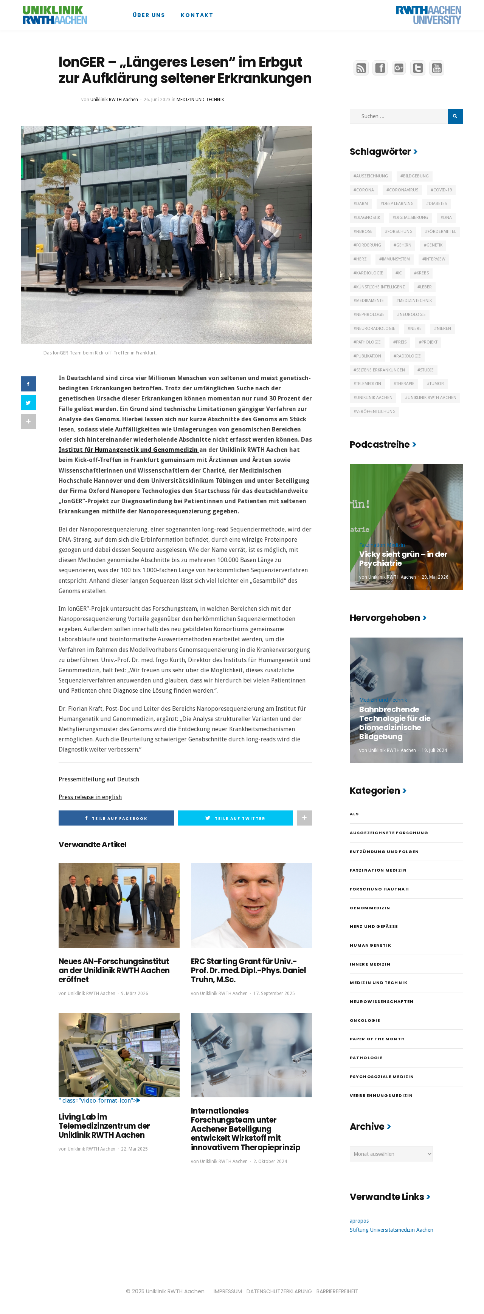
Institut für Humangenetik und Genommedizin (129, 449)
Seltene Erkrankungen (380, 370)
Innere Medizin (370, 964)
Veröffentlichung (376, 411)
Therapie (405, 383)
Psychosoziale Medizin (382, 1077)
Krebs (423, 273)
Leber (426, 287)
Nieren (444, 328)
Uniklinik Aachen (374, 397)
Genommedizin (370, 908)
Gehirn (403, 245)
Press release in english (90, 797)
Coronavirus (403, 190)
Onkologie (365, 1020)
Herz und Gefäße (374, 926)
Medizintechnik (415, 300)
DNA (447, 217)
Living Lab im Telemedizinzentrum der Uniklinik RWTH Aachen (104, 1125)
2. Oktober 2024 (270, 1160)
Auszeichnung (372, 176)
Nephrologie (370, 314)
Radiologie (408, 356)
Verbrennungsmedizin (381, 1095)
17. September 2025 (274, 993)
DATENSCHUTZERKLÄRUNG (279, 1291)
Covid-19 (442, 190)
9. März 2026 (134, 993)
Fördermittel (442, 231)
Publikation (368, 356)
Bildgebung (416, 176)
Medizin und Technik (200, 99)
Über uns (149, 15)
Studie (427, 370)
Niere (416, 328)
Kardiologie (369, 273)
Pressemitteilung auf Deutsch (99, 779)
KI (400, 273)
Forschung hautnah (379, 889)
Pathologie (368, 342)
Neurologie (413, 314)
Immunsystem (396, 259)
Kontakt (197, 15)
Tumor (437, 383)
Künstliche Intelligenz (380, 287)
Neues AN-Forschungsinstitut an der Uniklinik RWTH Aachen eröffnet (114, 970)
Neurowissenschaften (382, 1001)
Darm (362, 203)
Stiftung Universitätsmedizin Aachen (391, 1230)
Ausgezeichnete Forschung (389, 833)
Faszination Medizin (382, 545)
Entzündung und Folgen (384, 852)
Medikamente (370, 300)
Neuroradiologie (375, 328)
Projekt (429, 342)
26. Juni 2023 (157, 99)
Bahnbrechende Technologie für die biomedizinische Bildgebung (395, 723)
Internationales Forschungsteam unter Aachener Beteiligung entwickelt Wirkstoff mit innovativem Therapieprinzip (246, 1128)
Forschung (400, 231)
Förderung (368, 245)
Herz (361, 259)
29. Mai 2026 (435, 577)
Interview (435, 259)
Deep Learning (398, 203)
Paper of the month (377, 1039)
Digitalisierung (411, 217)
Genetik (434, 245)
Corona (365, 190)
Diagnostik (368, 217)
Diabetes (438, 203)
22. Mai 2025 (134, 1148)
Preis (401, 342)
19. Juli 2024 (434, 750)
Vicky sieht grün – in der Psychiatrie (403, 558)
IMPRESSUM (228, 1291)
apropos (359, 1221)
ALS (354, 814)
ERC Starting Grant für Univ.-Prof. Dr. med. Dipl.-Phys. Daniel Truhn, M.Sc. (248, 970)
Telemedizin (368, 383)
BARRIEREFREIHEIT (337, 1291)
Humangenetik (370, 945)
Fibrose (364, 231)
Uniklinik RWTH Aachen (114, 99)
